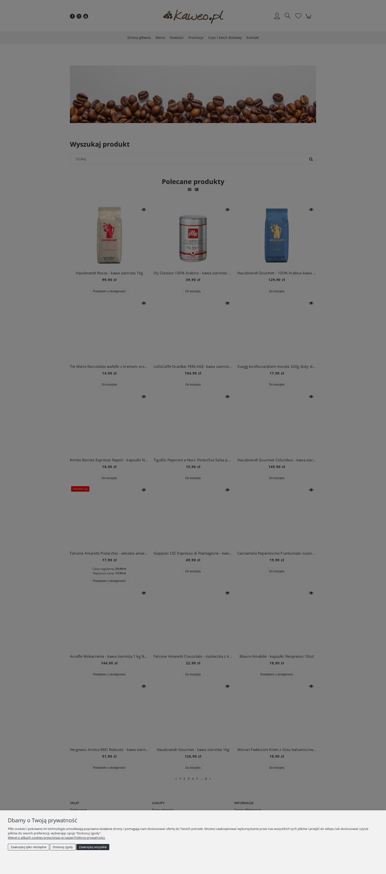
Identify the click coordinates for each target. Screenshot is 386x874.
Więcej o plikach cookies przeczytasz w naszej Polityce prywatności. (56, 837)
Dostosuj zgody (63, 847)
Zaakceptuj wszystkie (93, 847)
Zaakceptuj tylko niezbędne (28, 847)
